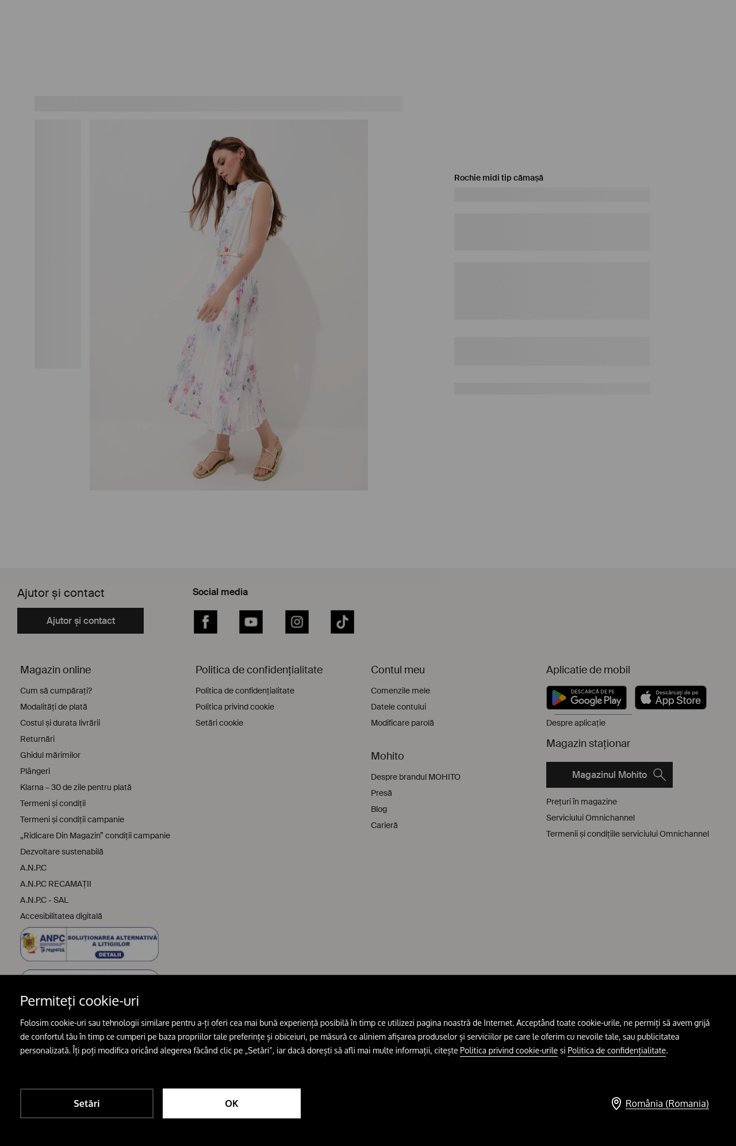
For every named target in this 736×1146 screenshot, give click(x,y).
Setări (86, 1103)
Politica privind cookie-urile (509, 1050)
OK (232, 1103)
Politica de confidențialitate (617, 1050)
